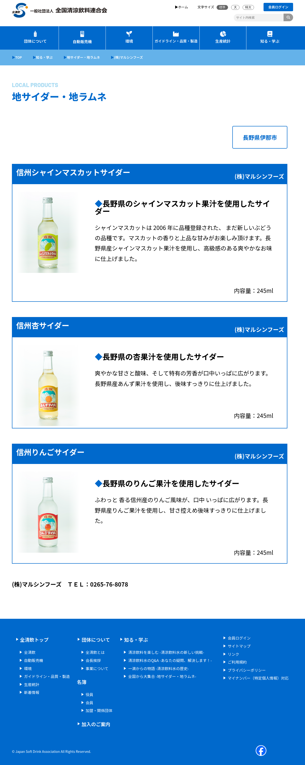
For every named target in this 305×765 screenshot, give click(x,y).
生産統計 (222, 37)
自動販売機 (82, 37)
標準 (222, 7)
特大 (248, 7)
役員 (89, 694)
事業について (97, 668)
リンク (233, 654)
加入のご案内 (95, 724)
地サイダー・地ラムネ (83, 57)
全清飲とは (95, 652)
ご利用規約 (237, 662)
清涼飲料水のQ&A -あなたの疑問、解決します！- (170, 660)
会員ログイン (239, 638)
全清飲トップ (34, 639)
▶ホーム (181, 7)
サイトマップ (239, 646)
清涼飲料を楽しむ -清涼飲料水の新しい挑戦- (166, 652)
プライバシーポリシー (247, 670)
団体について (35, 37)
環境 (129, 37)
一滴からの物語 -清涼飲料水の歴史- (158, 668)
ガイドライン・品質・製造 (176, 37)
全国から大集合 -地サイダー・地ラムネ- (162, 676)
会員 (89, 702)
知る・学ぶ (269, 37)
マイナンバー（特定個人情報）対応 (258, 678)
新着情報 (31, 692)
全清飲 (30, 652)
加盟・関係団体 (99, 710)
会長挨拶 (93, 660)
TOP (18, 57)
